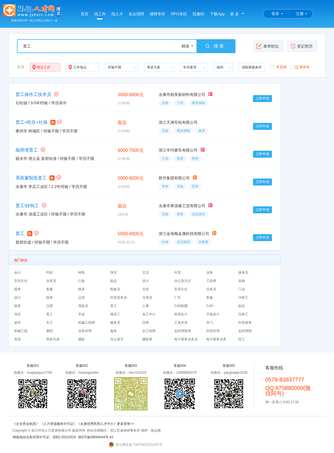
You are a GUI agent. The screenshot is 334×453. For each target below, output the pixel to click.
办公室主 (117, 339)
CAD (209, 306)
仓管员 (51, 281)
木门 (209, 323)
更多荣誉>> (125, 424)
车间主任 (21, 281)
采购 (241, 281)
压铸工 (243, 314)
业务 (209, 272)
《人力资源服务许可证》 (58, 424)
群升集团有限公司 (174, 178)
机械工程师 (86, 323)
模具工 (115, 314)
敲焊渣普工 (27, 150)
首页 (85, 14)
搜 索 (214, 46)
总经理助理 (182, 331)
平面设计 (213, 314)
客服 (49, 289)
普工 (20, 233)
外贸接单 (245, 323)
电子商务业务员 (186, 339)
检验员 (115, 289)
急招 (278, 66)
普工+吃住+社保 (32, 122)
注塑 (49, 306)
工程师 (211, 281)
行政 (81, 281)
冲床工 (243, 297)
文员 (145, 272)
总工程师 (149, 331)
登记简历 (301, 46)
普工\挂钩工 (27, 205)
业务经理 (85, 331)
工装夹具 (181, 323)
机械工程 (21, 331)
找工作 (100, 15)
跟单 (17, 289)
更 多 (234, 14)
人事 (145, 306)
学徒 (81, 314)
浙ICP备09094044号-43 (95, 437)
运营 (81, 297)
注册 (300, 13)
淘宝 (113, 272)
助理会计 (181, 314)
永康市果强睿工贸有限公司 (182, 206)
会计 (17, 272)
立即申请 (262, 98)
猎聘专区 (157, 14)
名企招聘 (136, 14)
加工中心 (149, 314)
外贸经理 (213, 331)
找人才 (117, 14)
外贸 (177, 272)
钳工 (241, 339)
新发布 (300, 67)
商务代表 (53, 339)
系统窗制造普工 (31, 177)
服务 (113, 331)
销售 (81, 272)
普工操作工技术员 (33, 94)
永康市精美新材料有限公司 (182, 94)
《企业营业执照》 (26, 424)
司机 (49, 272)
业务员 (211, 289)
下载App (217, 14)
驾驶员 (83, 306)
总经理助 (245, 331)
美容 (17, 339)
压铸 (145, 323)
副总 (113, 281)
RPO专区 (179, 14)
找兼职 (198, 14)
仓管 (145, 289)
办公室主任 (182, 281)
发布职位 (267, 46)
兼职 (49, 331)
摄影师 (147, 339)
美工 (113, 306)
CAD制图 (181, 306)
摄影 (81, 339)
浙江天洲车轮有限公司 (178, 122)
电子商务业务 (216, 339)
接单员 (243, 272)
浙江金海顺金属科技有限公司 (184, 233)
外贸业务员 (118, 297)
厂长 (177, 297)
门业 (241, 289)
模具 (81, 289)
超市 (17, 323)
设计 (145, 281)
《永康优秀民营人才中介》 (97, 424)
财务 (17, 306)
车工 (49, 323)
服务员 (115, 323)
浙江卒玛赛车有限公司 (178, 150)
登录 (275, 13)
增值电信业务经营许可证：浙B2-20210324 (44, 437)
